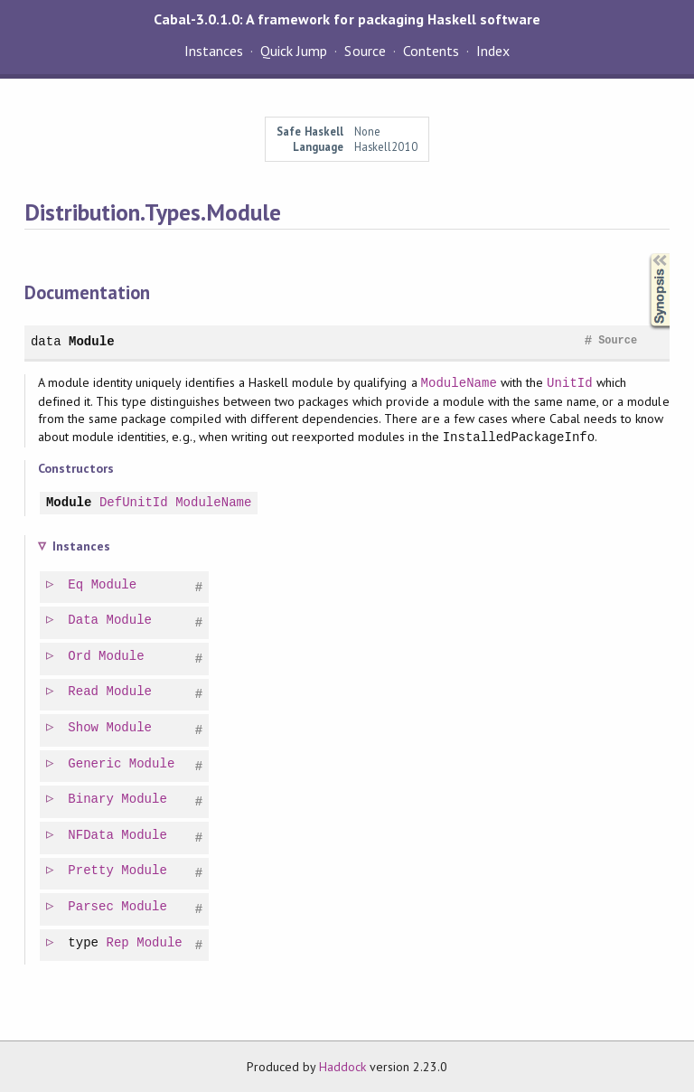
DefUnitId (133, 503)
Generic (95, 764)
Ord (80, 656)
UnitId (570, 382)
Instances (213, 51)
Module (92, 341)
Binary (92, 799)
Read (84, 692)
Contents (431, 51)
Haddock (342, 1067)
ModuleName (459, 382)
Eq (76, 585)
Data (84, 620)
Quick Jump (293, 51)
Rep (119, 943)
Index (493, 51)
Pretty (92, 871)
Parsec (92, 907)
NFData (92, 835)
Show (84, 728)
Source (364, 51)
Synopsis (645, 253)
